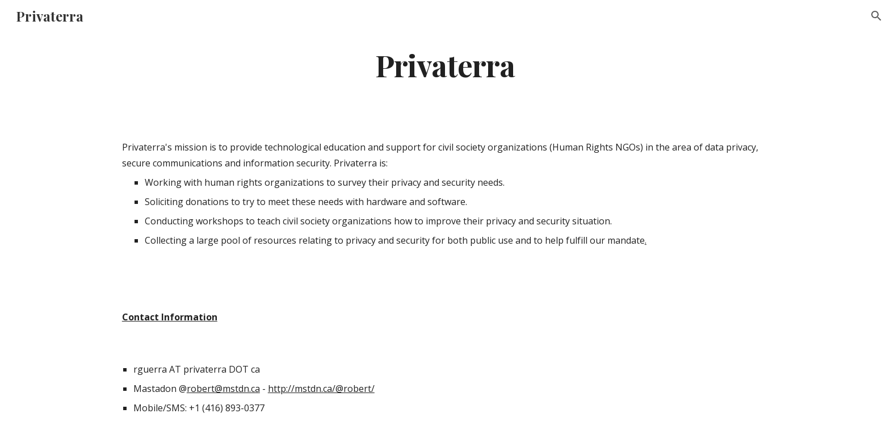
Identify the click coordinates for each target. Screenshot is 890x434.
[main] (445, 64)
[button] (876, 16)
